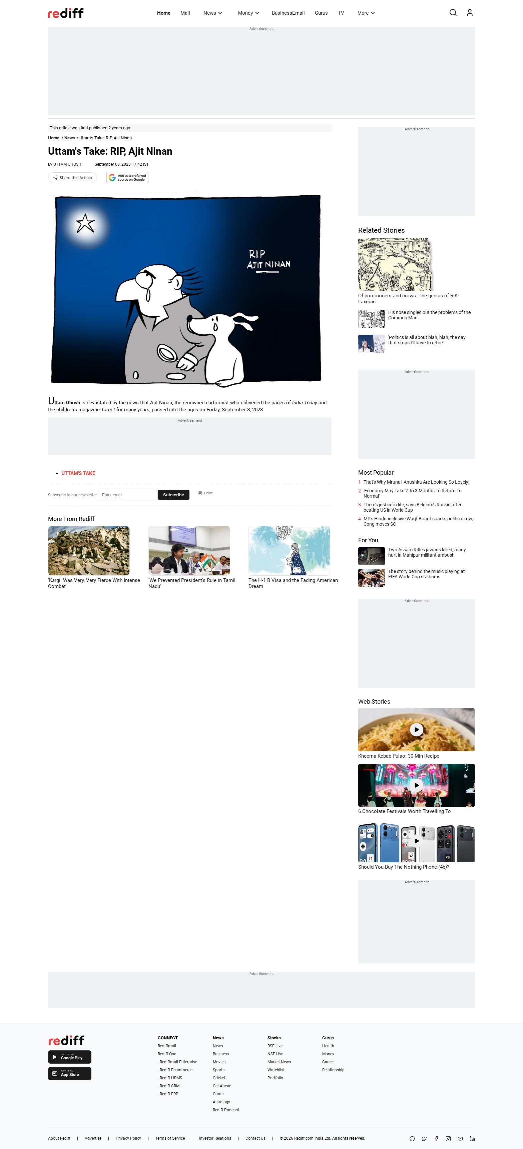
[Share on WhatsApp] (412, 1139)
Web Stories (374, 701)
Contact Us (255, 1138)
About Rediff (59, 1138)
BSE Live (275, 1046)
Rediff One (167, 1054)
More (366, 13)
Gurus (321, 13)
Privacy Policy (128, 1138)
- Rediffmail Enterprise (177, 1062)
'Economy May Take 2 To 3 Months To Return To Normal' (413, 493)
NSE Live (275, 1054)
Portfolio (275, 1078)
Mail (185, 13)
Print (205, 493)
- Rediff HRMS (170, 1078)
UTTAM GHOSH (67, 164)
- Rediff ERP (168, 1094)
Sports (218, 1070)
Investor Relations (215, 1138)
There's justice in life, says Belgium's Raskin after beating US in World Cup (413, 507)
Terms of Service (170, 1138)
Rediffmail (167, 1046)
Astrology (221, 1102)
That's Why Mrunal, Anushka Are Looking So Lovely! (417, 482)
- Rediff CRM (168, 1086)
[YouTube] (460, 1139)
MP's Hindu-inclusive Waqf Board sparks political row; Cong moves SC (418, 521)
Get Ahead (222, 1086)
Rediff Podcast (226, 1110)
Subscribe (173, 494)
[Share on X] (424, 1139)
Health (328, 1046)
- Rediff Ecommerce (175, 1070)
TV (341, 13)
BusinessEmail (288, 13)
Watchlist (276, 1070)
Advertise (93, 1138)
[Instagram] (448, 1139)
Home (163, 13)
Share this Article (72, 177)
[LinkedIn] (472, 1139)
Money (248, 13)
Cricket (219, 1078)
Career (328, 1062)
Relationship (333, 1070)
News (212, 13)
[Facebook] (436, 1139)
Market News (279, 1062)
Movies (219, 1062)
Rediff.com (304, 1138)
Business (221, 1054)
